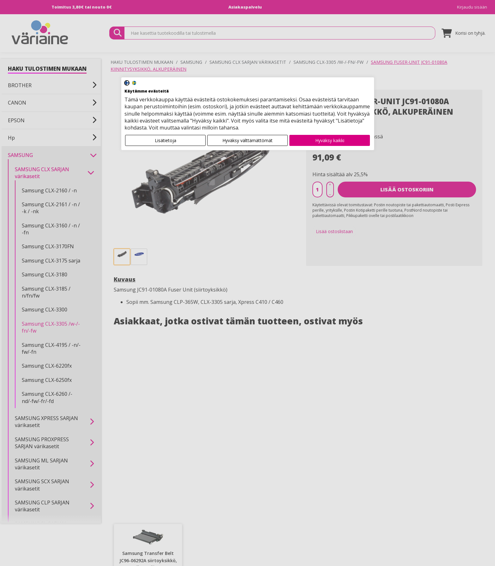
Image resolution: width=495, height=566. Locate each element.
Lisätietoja (165, 140)
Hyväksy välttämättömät (247, 140)
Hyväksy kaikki (329, 140)
